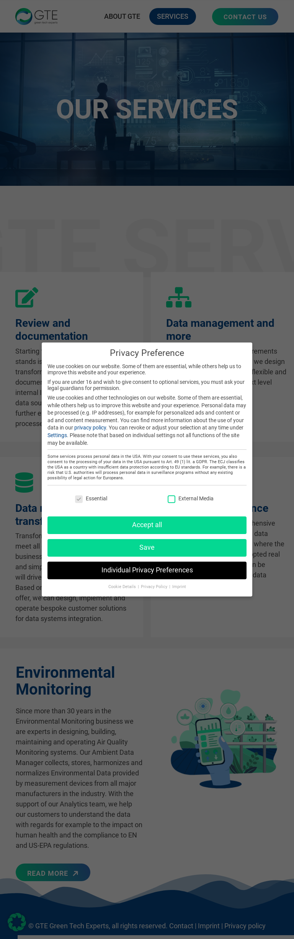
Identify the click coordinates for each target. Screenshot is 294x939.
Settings (57, 431)
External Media (191, 495)
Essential (91, 495)
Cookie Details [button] (122, 582)
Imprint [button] (179, 582)
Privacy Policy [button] (154, 582)
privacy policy (90, 423)
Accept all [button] (147, 520)
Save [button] (147, 543)
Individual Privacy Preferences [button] (147, 566)
